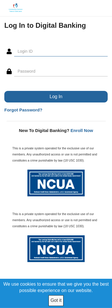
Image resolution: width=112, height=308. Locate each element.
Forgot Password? (23, 109)
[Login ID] (61, 51)
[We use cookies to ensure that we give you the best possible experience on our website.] (56, 293)
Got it (56, 300)
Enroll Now (81, 130)
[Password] (61, 71)
